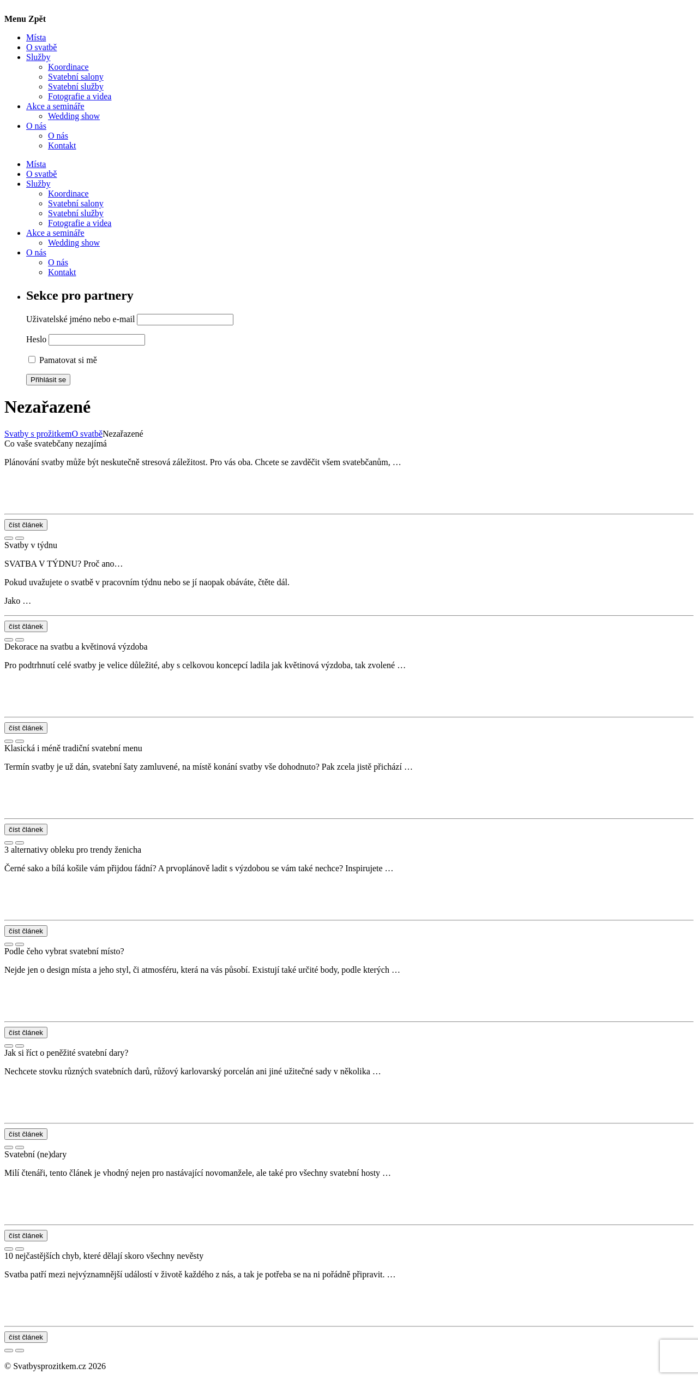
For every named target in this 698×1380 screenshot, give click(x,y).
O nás (36, 125)
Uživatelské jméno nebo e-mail (80, 319)
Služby (38, 57)
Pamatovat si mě (62, 360)
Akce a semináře (55, 106)
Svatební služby (76, 86)
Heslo (36, 339)
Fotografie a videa (79, 96)
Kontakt (62, 145)
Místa (36, 37)
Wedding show (74, 116)
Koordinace (68, 67)
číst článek (26, 525)
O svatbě (41, 47)
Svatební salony (76, 76)
